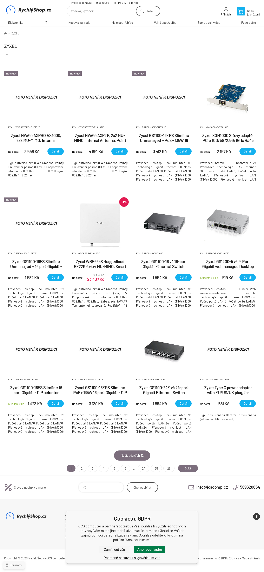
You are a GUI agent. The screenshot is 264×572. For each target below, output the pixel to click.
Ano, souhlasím (149, 549)
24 (142, 468)
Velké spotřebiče (165, 22)
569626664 (102, 2)
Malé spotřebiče (122, 22)
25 (154, 468)
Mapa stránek (251, 558)
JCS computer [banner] (29, 9)
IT (46, 22)
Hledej (149, 11)
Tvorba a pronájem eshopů (202, 558)
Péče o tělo (248, 22)
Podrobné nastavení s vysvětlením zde (132, 558)
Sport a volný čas (209, 22)
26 (167, 468)
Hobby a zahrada (79, 22)
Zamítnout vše (114, 549)
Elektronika (15, 22)
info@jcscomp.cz (81, 2)
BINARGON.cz (230, 558)
